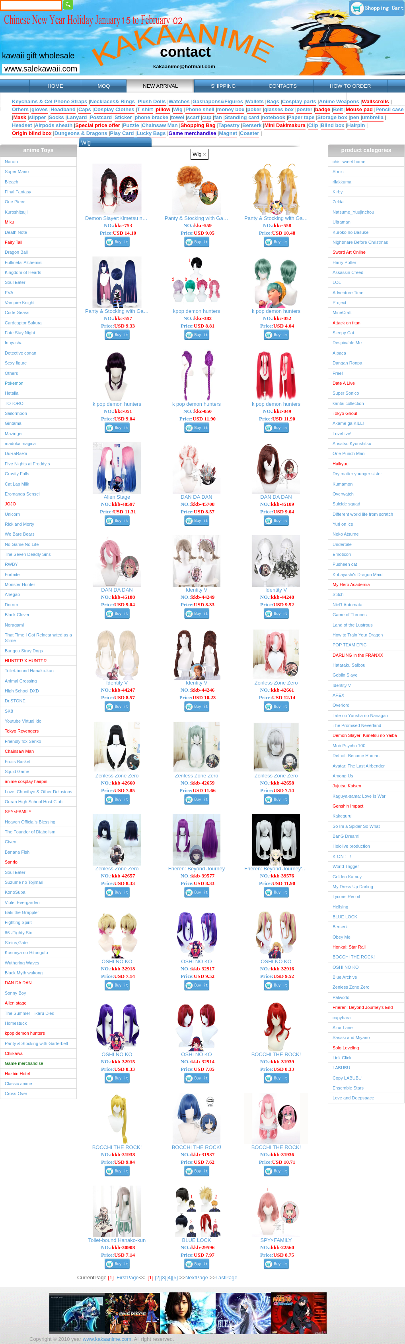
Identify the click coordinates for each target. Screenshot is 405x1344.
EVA (9, 292)
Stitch (338, 594)
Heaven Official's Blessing (30, 822)
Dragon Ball (16, 252)
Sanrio (11, 862)
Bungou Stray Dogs (24, 650)
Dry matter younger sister (357, 473)
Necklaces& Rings (112, 101)
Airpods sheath (54, 125)
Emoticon (342, 554)
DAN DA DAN (18, 982)
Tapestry (228, 125)
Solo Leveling (346, 1047)
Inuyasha (14, 342)
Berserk (251, 125)
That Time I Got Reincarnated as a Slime (38, 637)
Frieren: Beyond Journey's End (363, 1007)
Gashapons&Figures (218, 101)
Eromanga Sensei (22, 494)
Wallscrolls (375, 101)
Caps (84, 109)
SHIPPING (223, 86)
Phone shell (199, 109)
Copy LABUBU (347, 1078)
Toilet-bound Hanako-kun (29, 670)
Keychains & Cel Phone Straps (49, 101)
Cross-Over (16, 1093)
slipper (37, 117)
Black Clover (17, 614)
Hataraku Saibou (349, 665)
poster (304, 109)
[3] (163, 1277)
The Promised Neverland (357, 725)
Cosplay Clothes (114, 109)
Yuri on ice (343, 524)
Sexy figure (16, 363)
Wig (178, 109)
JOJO (10, 503)
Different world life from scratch (363, 514)
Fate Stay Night (20, 332)
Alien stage (16, 1003)
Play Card (122, 133)
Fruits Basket (17, 761)
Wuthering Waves (22, 962)
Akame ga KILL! (348, 423)
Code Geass (17, 312)
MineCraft (342, 312)
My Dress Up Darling (353, 886)
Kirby (338, 191)
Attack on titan (346, 322)
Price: (118, 233)
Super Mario (17, 171)
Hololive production (351, 846)
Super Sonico (346, 393)
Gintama (13, 423)
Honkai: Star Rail (349, 947)
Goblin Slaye (345, 675)
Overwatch (343, 494)
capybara (341, 1017)
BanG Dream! (346, 836)
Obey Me (341, 937)
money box (231, 109)
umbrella (373, 117)
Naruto (11, 161)
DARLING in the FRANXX (358, 655)
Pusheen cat (345, 564)
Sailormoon (16, 413)
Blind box (332, 125)
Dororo (11, 604)
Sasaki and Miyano (351, 1037)
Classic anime (18, 1083)
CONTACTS (283, 86)
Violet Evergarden (22, 902)
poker (254, 109)
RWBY (11, 564)
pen (354, 117)
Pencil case (390, 109)
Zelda (338, 201)
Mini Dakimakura (284, 125)
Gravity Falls (17, 473)
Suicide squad (346, 503)
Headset (22, 125)
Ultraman (341, 222)
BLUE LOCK (345, 916)
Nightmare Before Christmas (360, 242)
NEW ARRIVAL (160, 86)
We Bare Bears (20, 534)
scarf (193, 117)
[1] (150, 1277)
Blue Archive (345, 977)
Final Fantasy (18, 191)
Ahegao (12, 594)
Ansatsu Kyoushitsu (352, 443)
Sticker (123, 117)
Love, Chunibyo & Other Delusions (38, 791)
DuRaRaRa (16, 453)
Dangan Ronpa (347, 363)
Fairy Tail (13, 242)
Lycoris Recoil (346, 896)
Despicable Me (347, 342)
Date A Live (344, 383)
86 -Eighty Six (18, 932)
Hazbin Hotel (17, 1073)
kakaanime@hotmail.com (184, 66)
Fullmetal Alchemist (24, 262)
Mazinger (14, 433)
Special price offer (97, 125)
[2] (157, 1277)
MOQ (103, 86)
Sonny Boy (15, 993)
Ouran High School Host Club (33, 801)
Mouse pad (359, 109)
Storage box (332, 117)
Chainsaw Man (159, 125)
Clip (313, 125)
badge (322, 109)
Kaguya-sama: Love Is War (359, 796)
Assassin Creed (348, 272)
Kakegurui (342, 816)
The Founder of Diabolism (30, 831)
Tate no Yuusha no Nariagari (360, 715)
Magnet (228, 133)
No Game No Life (22, 544)
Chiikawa (14, 1053)
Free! (338, 373)
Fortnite (12, 574)
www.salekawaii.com (40, 68)
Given (10, 841)
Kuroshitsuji (16, 212)
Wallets (255, 101)
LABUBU (341, 1067)
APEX (338, 695)
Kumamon (342, 484)
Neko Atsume (346, 534)
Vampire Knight (20, 302)
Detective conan (20, 353)
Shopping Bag (198, 125)
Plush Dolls (152, 101)
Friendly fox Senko (23, 741)
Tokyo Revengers (22, 731)
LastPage (227, 1277)
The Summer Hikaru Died (30, 1013)
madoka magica (20, 443)
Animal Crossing (21, 681)
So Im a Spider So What (356, 826)
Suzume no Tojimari (24, 882)
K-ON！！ (342, 856)
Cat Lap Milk (17, 484)
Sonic (338, 171)
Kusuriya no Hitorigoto (26, 952)
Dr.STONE (15, 700)
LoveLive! (342, 433)
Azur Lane (342, 1027)
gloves (39, 109)
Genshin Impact (348, 806)
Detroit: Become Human (356, 755)
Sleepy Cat (343, 332)
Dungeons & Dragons (81, 133)
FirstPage (128, 1277)
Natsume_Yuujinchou (353, 212)
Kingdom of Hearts (23, 272)
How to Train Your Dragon (358, 634)
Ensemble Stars (348, 1088)
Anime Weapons (339, 101)
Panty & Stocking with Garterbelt (36, 1043)
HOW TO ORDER (350, 86)
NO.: (118, 225)
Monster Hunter (20, 584)
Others (20, 109)
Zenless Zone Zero (351, 987)
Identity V (342, 685)
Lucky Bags (151, 133)
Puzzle (131, 125)
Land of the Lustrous (353, 625)
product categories (366, 150)
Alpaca (339, 353)
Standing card (242, 117)
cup (206, 117)
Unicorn (12, 514)
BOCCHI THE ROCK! (354, 956)
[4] (169, 1277)
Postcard (101, 117)
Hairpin (356, 125)
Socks (56, 117)
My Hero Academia (351, 584)
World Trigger (346, 866)
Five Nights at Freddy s (27, 463)
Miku (9, 222)
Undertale (342, 544)
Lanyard (77, 117)
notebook (274, 117)
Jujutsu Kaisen (347, 785)
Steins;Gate (16, 942)
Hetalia (11, 393)
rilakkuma (342, 181)
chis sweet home (349, 161)
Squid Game (17, 771)
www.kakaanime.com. (106, 1339)
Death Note (16, 232)
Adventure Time (348, 292)
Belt (338, 109)
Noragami (14, 625)
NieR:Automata (347, 604)
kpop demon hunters (25, 1033)
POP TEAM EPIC (350, 644)
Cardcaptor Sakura (23, 322)
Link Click (342, 1057)
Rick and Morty (19, 524)
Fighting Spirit (18, 922)
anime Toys (38, 150)
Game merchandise (192, 133)
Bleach (11, 181)
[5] (175, 1277)
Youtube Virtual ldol (24, 721)
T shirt (145, 109)
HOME (55, 86)
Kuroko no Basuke (350, 232)
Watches (179, 101)
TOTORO (14, 403)
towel (177, 117)
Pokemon (14, 383)
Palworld (341, 997)
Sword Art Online (349, 252)
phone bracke (151, 117)
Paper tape (301, 117)
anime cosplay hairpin (26, 781)
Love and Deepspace (353, 1097)
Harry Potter (344, 262)
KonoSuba (15, 892)
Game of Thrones (350, 614)
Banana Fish (17, 852)
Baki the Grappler (22, 912)
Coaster (249, 133)
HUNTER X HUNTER (26, 660)
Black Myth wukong (24, 972)
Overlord (341, 705)
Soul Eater (15, 282)
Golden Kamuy (347, 876)
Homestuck (16, 1023)
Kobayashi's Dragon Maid (358, 574)
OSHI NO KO (346, 967)
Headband (63, 109)
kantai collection (348, 403)
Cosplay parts (299, 101)
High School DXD (22, 690)
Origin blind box (32, 133)
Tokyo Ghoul (345, 413)
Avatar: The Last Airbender (359, 766)
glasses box (279, 109)
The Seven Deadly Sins (28, 554)
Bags (273, 101)
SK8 (9, 711)
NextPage (196, 1277)
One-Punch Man (348, 453)
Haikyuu (341, 463)
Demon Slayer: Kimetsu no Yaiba (365, 735)
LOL (337, 282)
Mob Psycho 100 (349, 745)
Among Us (343, 775)
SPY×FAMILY (18, 811)
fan (218, 117)
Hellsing (340, 906)
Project (339, 302)
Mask (19, 117)
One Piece (15, 201)
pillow (163, 109)
